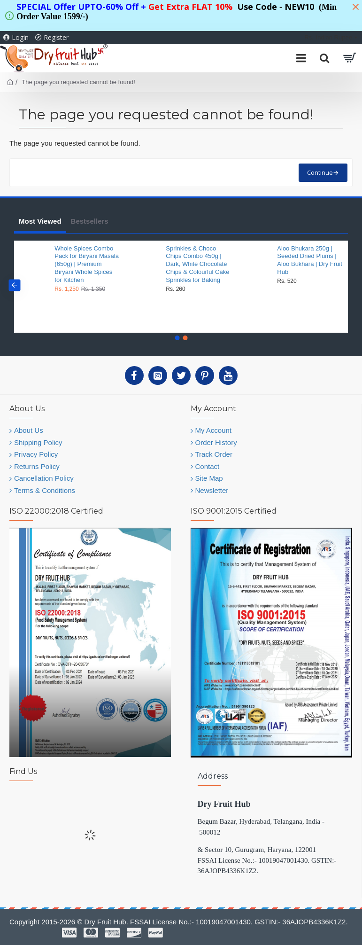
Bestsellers (89, 221)
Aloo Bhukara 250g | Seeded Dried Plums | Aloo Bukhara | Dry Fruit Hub (309, 260)
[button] (14, 285)
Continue (320, 172)
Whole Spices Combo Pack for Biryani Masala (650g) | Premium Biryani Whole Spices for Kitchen (86, 264)
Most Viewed (40, 221)
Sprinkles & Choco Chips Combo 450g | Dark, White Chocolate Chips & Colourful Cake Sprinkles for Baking (197, 264)
